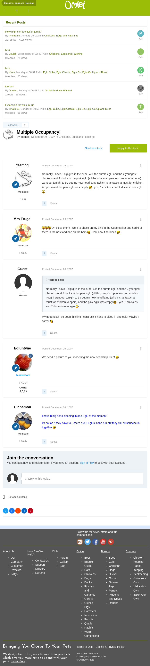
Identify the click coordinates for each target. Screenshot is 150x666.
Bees (87, 557)
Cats (87, 570)
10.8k (23, 253)
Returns (40, 572)
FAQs (14, 574)
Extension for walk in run (19, 104)
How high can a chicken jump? (23, 31)
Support (40, 564)
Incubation (90, 615)
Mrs (7, 49)
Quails (88, 623)
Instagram (80, 541)
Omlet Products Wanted (58, 90)
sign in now (87, 462)
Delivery (40, 568)
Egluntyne (22, 348)
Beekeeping (140, 574)
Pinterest (111, 541)
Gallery (64, 561)
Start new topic (94, 148)
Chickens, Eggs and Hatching (61, 35)
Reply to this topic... (38, 478)
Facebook (95, 541)
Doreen (9, 86)
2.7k (23, 199)
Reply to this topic (128, 148)
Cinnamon (22, 407)
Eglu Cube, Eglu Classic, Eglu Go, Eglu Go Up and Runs (75, 72)
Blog (62, 565)
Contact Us (42, 560)
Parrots (88, 619)
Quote (53, 203)
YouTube (103, 541)
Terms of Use (85, 646)
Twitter (87, 541)
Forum (64, 557)
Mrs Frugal (22, 219)
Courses (131, 551)
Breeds (105, 551)
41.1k (23, 382)
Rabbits (89, 627)
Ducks (88, 582)
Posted (57, 165)
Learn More (18, 661)
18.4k (23, 441)
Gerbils (88, 598)
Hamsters (90, 611)
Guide (80, 551)
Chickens (90, 574)
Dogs (87, 578)
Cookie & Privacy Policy (110, 646)
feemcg (22, 165)
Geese (113, 578)
